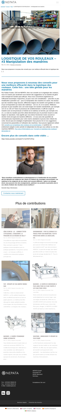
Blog (12, 6)
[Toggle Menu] (57, 2)
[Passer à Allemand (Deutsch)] (12, 408)
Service (8, 6)
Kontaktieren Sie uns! (39, 382)
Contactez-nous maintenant (13, 193)
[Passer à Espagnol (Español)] (49, 408)
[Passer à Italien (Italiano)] (30, 411)
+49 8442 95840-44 (10, 384)
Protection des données (35, 402)
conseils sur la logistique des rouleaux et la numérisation (23, 125)
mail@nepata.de (11, 386)
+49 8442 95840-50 (10, 382)
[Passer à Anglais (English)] (26, 408)
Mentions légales (22, 402)
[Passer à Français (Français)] (37, 408)
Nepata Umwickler (15, 64)
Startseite (3, 6)
